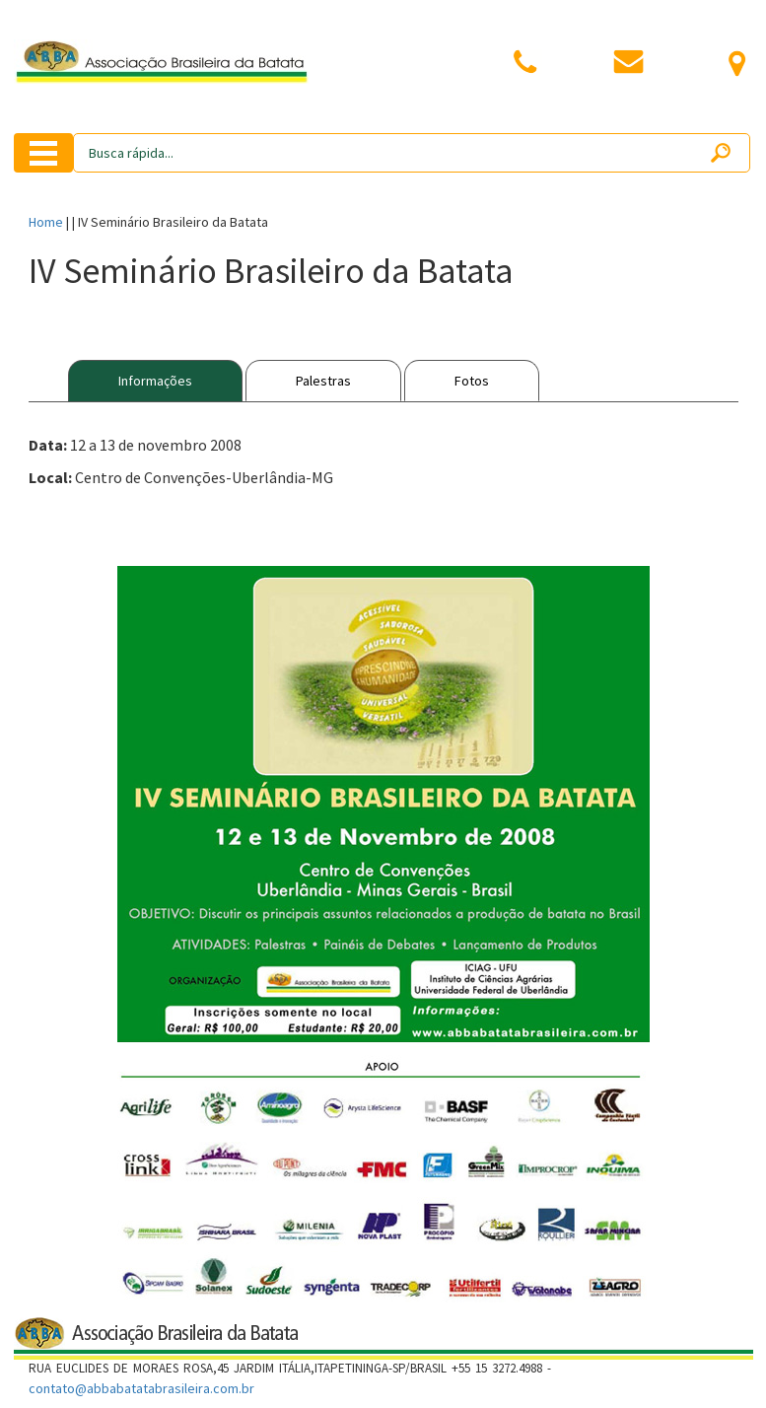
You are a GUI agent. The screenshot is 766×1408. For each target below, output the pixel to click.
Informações (155, 380)
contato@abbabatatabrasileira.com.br (141, 1388)
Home (46, 222)
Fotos (471, 380)
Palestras (323, 380)
